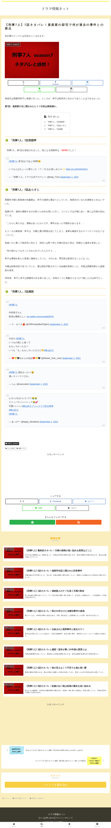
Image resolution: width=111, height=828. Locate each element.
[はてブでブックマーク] (55, 83)
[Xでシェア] (21, 83)
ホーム (39, 820)
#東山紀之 (49, 344)
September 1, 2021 (69, 171)
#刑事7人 (13, 155)
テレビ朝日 (10, 443)
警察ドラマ (21, 443)
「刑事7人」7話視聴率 (55, 115)
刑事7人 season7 (12, 438)
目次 (49, 110)
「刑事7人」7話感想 (54, 123)
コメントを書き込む (55, 786)
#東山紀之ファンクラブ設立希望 (37, 400)
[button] (90, 83)
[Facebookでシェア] (38, 83)
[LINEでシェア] (72, 83)
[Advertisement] (55, 468)
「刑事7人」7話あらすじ (56, 119)
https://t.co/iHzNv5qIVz (77, 163)
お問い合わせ (50, 820)
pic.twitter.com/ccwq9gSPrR (40, 311)
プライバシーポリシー (65, 820)
